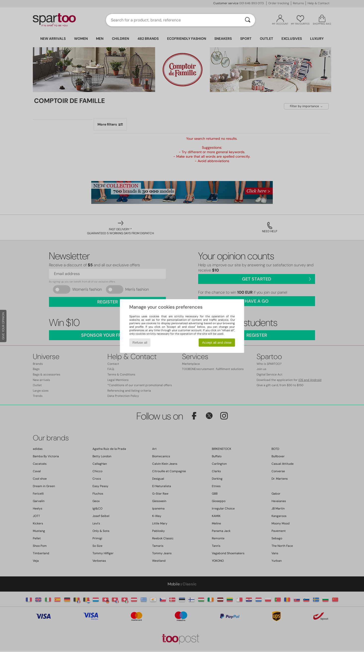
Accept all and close (217, 342)
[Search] (248, 20)
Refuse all (140, 342)
